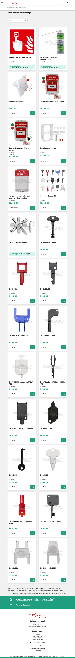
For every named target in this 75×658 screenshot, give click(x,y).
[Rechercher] (37, 7)
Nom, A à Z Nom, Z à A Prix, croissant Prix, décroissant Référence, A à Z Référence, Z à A (18, 21)
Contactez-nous (37, 636)
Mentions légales (37, 624)
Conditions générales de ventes (37, 626)
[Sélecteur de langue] (72, 3)
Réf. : (10, 62)
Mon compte (37, 637)
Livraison (37, 634)
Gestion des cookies (37, 639)
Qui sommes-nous (37, 628)
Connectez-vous (16, 66)
